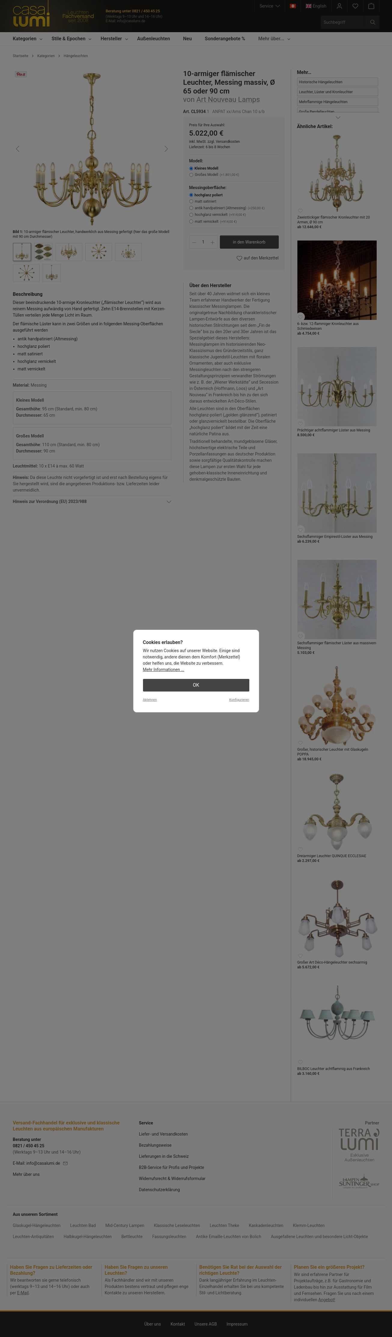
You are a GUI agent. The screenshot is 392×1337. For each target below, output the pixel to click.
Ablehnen (150, 700)
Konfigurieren (239, 700)
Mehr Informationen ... (163, 669)
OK (196, 685)
